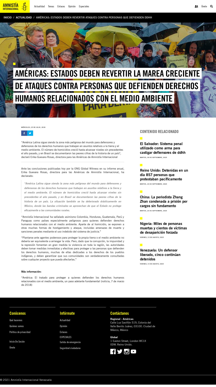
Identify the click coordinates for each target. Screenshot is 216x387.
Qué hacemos (16, 320)
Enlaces (63, 332)
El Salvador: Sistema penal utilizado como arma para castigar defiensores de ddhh (163, 148)
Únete (204, 6)
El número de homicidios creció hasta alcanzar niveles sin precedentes (82, 149)
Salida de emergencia (70, 342)
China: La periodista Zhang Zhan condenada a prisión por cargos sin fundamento (163, 201)
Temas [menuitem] (51, 6)
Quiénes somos (17, 326)
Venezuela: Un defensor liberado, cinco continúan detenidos (160, 254)
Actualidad (24, 17)
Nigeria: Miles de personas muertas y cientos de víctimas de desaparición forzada (163, 228)
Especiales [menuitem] (84, 6)
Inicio (8, 17)
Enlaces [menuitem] (61, 6)
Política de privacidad (20, 332)
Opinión (63, 326)
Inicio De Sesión (17, 341)
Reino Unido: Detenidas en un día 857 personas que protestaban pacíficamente (164, 174)
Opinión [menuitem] (72, 6)
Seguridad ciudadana (70, 348)
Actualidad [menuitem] (39, 6)
